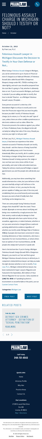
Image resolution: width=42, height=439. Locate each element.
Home (21, 377)
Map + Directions (21, 413)
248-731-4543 (21, 357)
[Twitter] (29, 364)
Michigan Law (16, 289)
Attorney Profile (21, 381)
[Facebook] (13, 364)
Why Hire (21, 385)
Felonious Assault (18, 71)
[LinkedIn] (18, 364)
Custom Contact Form (10, 284)
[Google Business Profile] (24, 364)
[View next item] (12, 335)
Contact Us (21, 394)
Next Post (32, 296)
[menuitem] (11, 436)
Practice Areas (21, 389)
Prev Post (10, 296)
